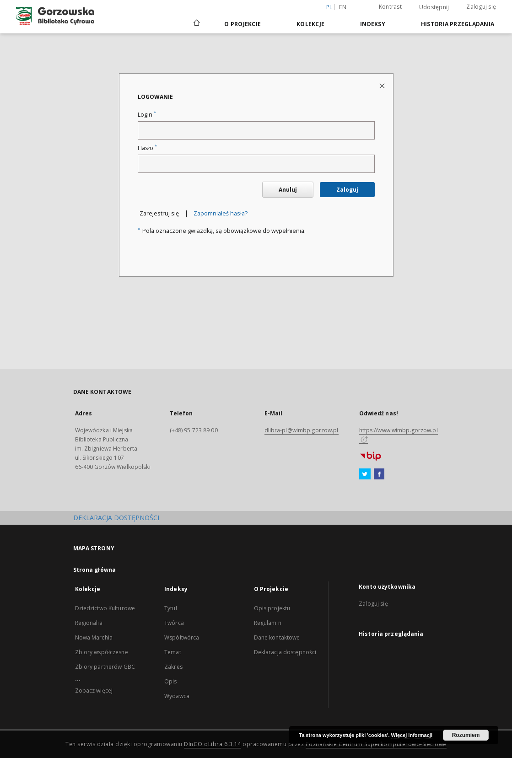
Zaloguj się (481, 7)
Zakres (173, 667)
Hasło (147, 148)
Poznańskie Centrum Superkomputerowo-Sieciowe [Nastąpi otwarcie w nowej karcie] (376, 744)
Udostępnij (434, 7)
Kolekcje (310, 24)
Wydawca (176, 696)
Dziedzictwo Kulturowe (105, 608)
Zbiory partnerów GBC (105, 667)
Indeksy (372, 24)
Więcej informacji (411, 735)
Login (147, 114)
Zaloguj (347, 190)
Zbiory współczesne (101, 652)
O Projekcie (242, 24)
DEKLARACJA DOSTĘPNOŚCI (116, 517)
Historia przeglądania (457, 24)
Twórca (174, 623)
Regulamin (267, 623)
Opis (170, 681)
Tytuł (170, 608)
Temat (172, 652)
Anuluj (288, 190)
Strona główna (94, 570)
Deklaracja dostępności (285, 652)
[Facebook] (379, 474)
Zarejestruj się (159, 213)
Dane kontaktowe (277, 637)
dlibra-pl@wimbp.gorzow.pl (301, 430)
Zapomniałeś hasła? (221, 213)
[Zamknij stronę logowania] (382, 85)
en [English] (342, 7)
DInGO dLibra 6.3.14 (212, 744)
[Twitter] (365, 474)
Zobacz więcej (94, 690)
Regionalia (88, 623)
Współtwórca (181, 637)
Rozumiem (466, 735)
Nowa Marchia (94, 637)
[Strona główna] (196, 24)
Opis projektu (272, 608)
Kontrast (390, 7)
